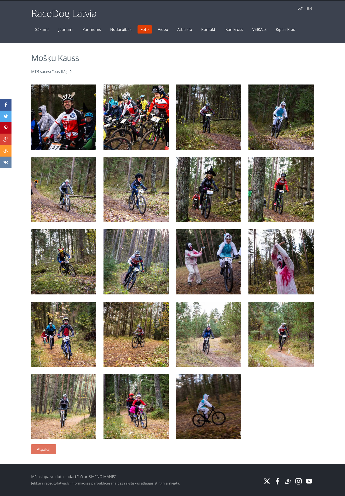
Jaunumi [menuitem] (65, 29)
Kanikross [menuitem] (234, 29)
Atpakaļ (43, 449)
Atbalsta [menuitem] (184, 29)
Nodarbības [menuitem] (121, 29)
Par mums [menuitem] (91, 29)
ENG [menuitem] (309, 8)
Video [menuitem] (163, 29)
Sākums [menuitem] (42, 29)
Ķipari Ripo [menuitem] (285, 29)
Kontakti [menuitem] (208, 29)
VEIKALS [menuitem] (259, 29)
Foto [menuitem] (145, 29)
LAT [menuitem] (300, 8)
